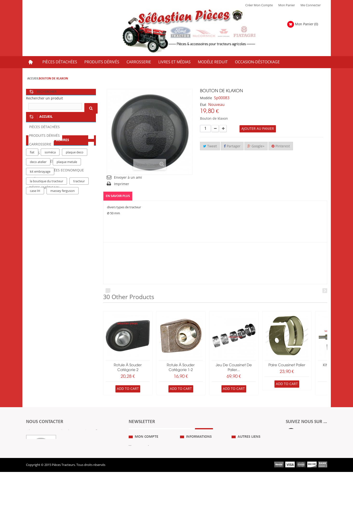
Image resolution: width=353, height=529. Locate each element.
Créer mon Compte (259, 5)
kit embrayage (40, 259)
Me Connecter (310, 5)
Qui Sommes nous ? (194, 466)
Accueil (33, 78)
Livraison (186, 488)
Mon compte (146, 456)
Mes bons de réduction (145, 495)
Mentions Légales (192, 473)
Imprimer (121, 184)
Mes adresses (138, 481)
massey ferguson (62, 279)
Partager (232, 146)
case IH (35, 279)
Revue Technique (244, 481)
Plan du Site (240, 466)
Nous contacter (243, 488)
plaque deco (74, 240)
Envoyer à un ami (128, 178)
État (203, 105)
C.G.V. (184, 481)
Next (324, 290)
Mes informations (141, 488)
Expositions (240, 473)
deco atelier (38, 250)
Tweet (210, 146)
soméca (50, 240)
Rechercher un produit (44, 98)
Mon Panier (286, 5)
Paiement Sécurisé (193, 495)
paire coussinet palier (286, 365)
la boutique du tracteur (46, 269)
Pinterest (281, 146)
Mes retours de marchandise (149, 473)
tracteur (79, 269)
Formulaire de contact (46, 445)
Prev (108, 290)
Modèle (206, 98)
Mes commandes (141, 466)
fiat (32, 240)
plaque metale (67, 250)
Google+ (256, 146)
